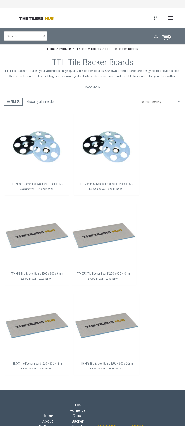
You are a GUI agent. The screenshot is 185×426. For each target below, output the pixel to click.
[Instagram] (141, 353)
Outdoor (77, 371)
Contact (48, 371)
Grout (77, 312)
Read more (92, 86)
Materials (77, 366)
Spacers (78, 345)
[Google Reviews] (133, 361)
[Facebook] (131, 353)
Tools (77, 339)
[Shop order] (159, 101)
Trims (77, 350)
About (47, 318)
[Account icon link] (156, 36)
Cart (139, 340)
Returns (48, 329)
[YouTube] (143, 361)
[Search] (44, 36)
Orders (139, 345)
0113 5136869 (107, 324)
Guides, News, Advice (47, 361)
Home (47, 312)
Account (137, 323)
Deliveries (47, 323)
